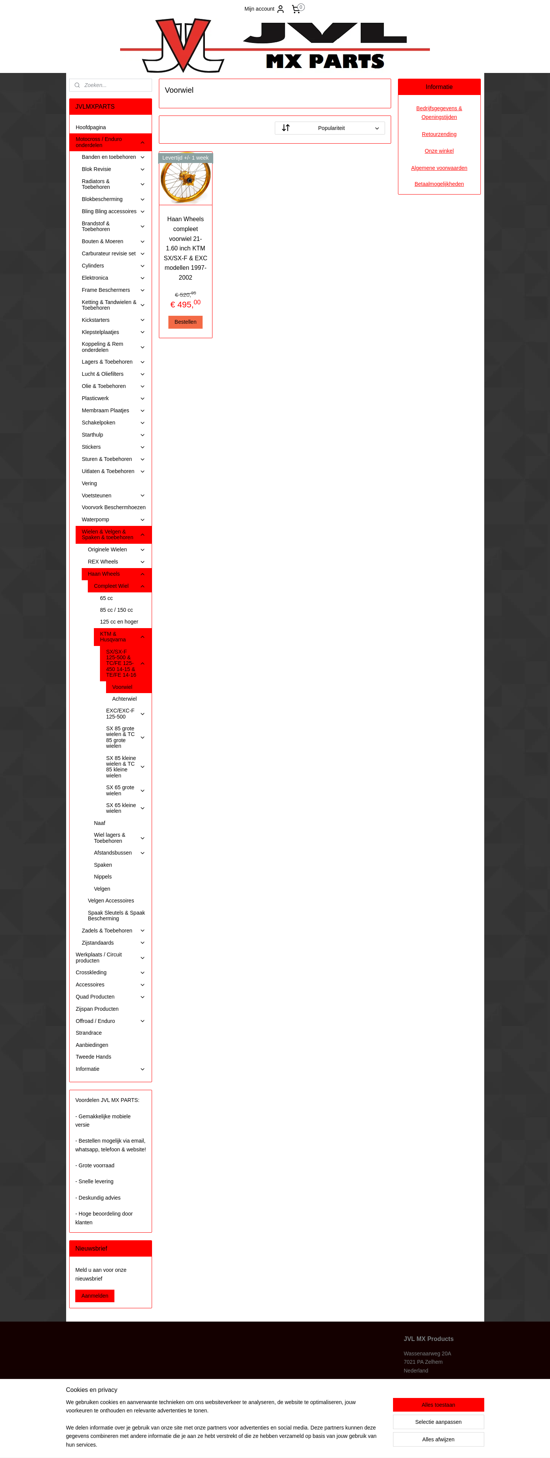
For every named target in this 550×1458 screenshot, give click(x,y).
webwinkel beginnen (291, 1444)
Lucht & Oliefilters (114, 374)
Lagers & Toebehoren (114, 362)
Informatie (111, 1069)
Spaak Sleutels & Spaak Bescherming (116, 915)
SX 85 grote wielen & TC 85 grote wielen (126, 737)
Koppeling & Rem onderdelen (114, 347)
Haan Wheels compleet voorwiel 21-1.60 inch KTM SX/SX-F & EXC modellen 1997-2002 (186, 248)
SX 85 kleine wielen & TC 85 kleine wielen (126, 767)
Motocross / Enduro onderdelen (111, 142)
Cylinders (114, 266)
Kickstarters (114, 320)
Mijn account (264, 9)
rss (266, 1444)
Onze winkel (439, 151)
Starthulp (114, 435)
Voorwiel (122, 687)
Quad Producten (111, 997)
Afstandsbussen (120, 853)
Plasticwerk (114, 398)
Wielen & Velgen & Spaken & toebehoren (114, 534)
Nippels (103, 877)
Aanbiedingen (92, 1045)
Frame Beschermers (114, 290)
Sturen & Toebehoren (114, 459)
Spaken (103, 865)
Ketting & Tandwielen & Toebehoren (114, 305)
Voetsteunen (114, 495)
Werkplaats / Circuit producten (111, 957)
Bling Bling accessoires (114, 211)
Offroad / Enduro (111, 1021)
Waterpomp (114, 519)
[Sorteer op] (330, 128)
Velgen (102, 889)
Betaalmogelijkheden (439, 184)
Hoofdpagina (91, 127)
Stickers (114, 447)
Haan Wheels (117, 574)
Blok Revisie (114, 169)
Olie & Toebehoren (114, 386)
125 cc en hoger (119, 622)
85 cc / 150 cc (116, 610)
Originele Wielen (117, 549)
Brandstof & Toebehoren (114, 226)
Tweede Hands (93, 1057)
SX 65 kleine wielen (126, 808)
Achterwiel (124, 699)
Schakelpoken (114, 423)
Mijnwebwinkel (349, 1444)
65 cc (106, 598)
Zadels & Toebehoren (114, 931)
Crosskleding (111, 972)
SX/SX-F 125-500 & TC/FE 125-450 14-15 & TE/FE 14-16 (126, 663)
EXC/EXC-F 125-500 (126, 713)
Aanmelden (94, 1296)
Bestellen (186, 322)
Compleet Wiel (120, 586)
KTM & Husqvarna (123, 637)
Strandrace (88, 1033)
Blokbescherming (114, 199)
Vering (89, 483)
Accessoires (111, 984)
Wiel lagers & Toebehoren (120, 838)
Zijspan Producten (97, 1009)
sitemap (252, 1444)
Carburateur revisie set (114, 253)
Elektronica (114, 278)
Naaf (99, 823)
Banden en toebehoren (114, 157)
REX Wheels (117, 562)
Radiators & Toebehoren (114, 184)
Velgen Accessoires (111, 901)
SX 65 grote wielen (126, 790)
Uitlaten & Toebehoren (114, 471)
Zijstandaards (114, 943)
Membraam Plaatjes (114, 410)
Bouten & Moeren (114, 241)
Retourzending (439, 134)
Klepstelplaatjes (114, 332)
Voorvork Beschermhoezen (114, 507)
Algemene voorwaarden (439, 168)
